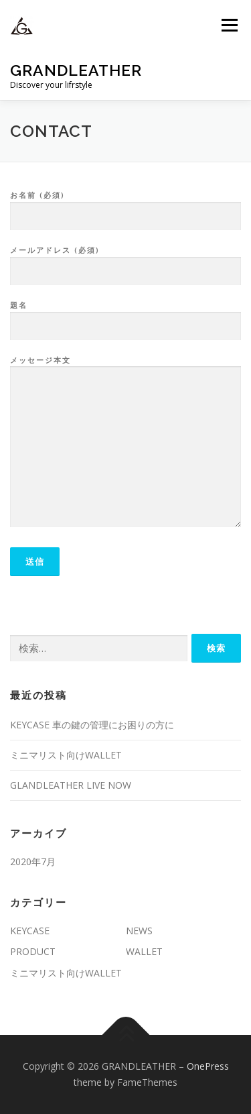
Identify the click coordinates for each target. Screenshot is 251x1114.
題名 (125, 316)
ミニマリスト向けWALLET (66, 754)
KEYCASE (30, 930)
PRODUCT (33, 951)
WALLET (144, 951)
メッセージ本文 (125, 443)
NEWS (139, 930)
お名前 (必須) (125, 206)
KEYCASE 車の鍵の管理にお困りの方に (92, 724)
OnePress (208, 1066)
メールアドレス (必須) (125, 261)
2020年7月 (33, 861)
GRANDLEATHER (76, 70)
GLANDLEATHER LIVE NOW (70, 785)
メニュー (229, 25)
